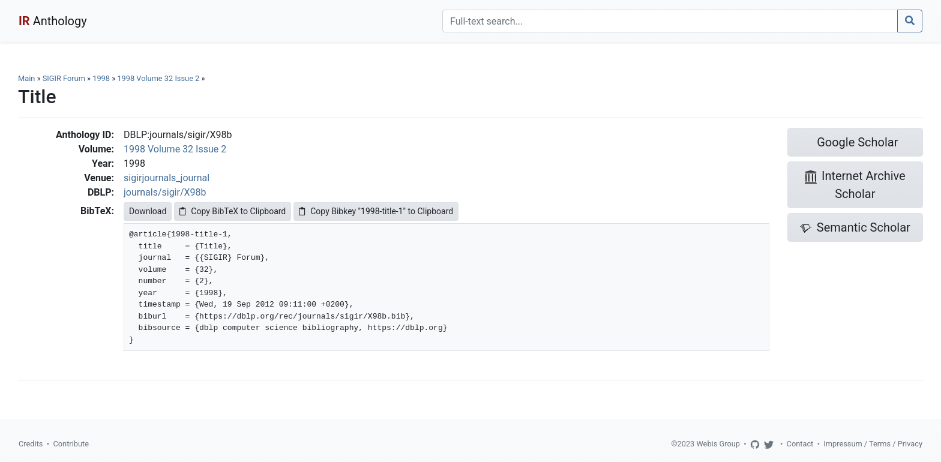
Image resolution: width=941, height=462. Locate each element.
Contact (800, 443)
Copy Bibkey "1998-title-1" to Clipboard (376, 211)
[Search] (670, 21)
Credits (31, 443)
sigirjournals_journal (166, 178)
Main (26, 78)
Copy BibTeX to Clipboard (232, 211)
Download (147, 211)
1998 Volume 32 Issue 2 (159, 78)
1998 (101, 78)
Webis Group (718, 443)
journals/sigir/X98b (165, 192)
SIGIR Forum (64, 78)
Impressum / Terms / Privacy (872, 443)
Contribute (71, 443)
